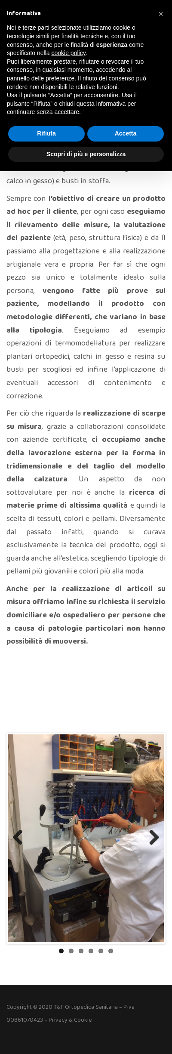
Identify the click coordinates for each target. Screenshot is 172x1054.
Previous (21, 838)
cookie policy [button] (69, 52)
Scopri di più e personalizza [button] (86, 154)
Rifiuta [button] (46, 133)
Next (151, 838)
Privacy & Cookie (70, 1020)
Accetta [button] (126, 133)
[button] (161, 14)
